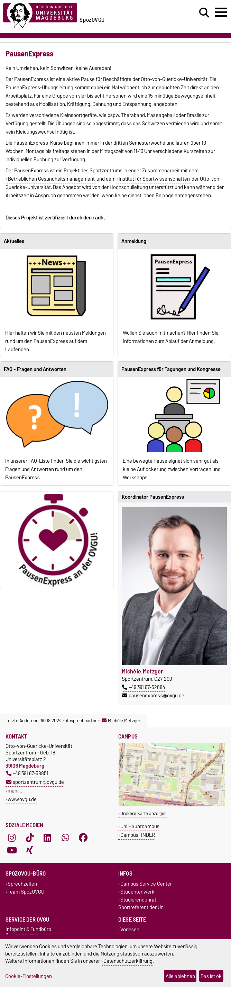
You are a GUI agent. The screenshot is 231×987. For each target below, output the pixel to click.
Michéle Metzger (121, 720)
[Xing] (30, 850)
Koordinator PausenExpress (153, 497)
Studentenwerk (137, 892)
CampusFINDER (137, 835)
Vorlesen (129, 930)
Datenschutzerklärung (128, 961)
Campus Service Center (146, 884)
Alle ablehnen (180, 976)
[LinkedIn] (47, 837)
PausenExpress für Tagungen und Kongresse (171, 369)
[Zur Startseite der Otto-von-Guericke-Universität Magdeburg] (40, 14)
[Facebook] (83, 837)
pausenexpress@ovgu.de (153, 695)
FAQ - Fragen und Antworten (35, 369)
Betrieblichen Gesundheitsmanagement (51, 179)
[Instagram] (12, 837)
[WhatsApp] (65, 837)
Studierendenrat (138, 900)
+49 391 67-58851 (27, 773)
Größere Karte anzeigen (143, 813)
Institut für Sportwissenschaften (154, 179)
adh (99, 218)
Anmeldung (133, 241)
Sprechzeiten (22, 884)
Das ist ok (211, 976)
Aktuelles (14, 241)
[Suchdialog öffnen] (204, 12)
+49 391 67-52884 (143, 687)
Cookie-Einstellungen (28, 976)
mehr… (15, 790)
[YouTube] (12, 850)
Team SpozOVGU (26, 892)
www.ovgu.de (22, 799)
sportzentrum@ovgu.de (35, 782)
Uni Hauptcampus (139, 826)
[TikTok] (30, 837)
